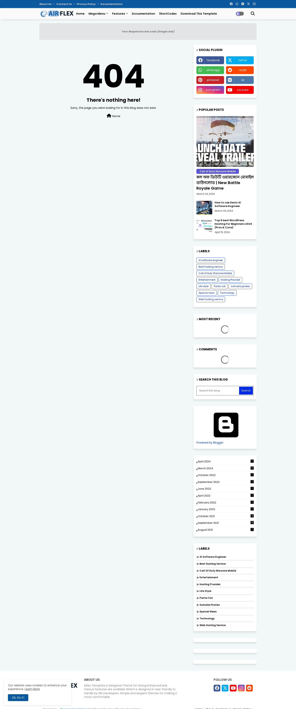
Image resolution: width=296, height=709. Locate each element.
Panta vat (219, 286)
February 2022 (226, 502)
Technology (227, 292)
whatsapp (213, 70)
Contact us (64, 4)
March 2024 (226, 468)
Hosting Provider (230, 279)
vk (242, 80)
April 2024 (226, 461)
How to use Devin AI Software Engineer (228, 204)
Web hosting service (211, 299)
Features (118, 14)
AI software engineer (211, 260)
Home (80, 14)
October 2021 (226, 516)
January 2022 (226, 509)
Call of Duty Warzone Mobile (215, 273)
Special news (207, 292)
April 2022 (226, 495)
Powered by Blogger (226, 441)
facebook (213, 60)
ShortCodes (168, 14)
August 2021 (226, 530)
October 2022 (226, 475)
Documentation (112, 4)
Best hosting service (211, 266)
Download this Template (199, 14)
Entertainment (207, 279)
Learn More (32, 689)
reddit (243, 70)
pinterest (213, 80)
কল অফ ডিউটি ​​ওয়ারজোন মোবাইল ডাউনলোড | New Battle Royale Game (225, 182)
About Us (45, 4)
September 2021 (226, 523)
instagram (213, 90)
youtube (243, 90)
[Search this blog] (218, 391)
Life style (203, 286)
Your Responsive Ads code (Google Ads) (148, 31)
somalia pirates (240, 286)
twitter (242, 60)
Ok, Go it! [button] (18, 698)
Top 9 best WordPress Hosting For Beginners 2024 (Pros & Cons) (233, 224)
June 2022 (226, 489)
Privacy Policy (86, 4)
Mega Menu (97, 14)
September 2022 (226, 482)
